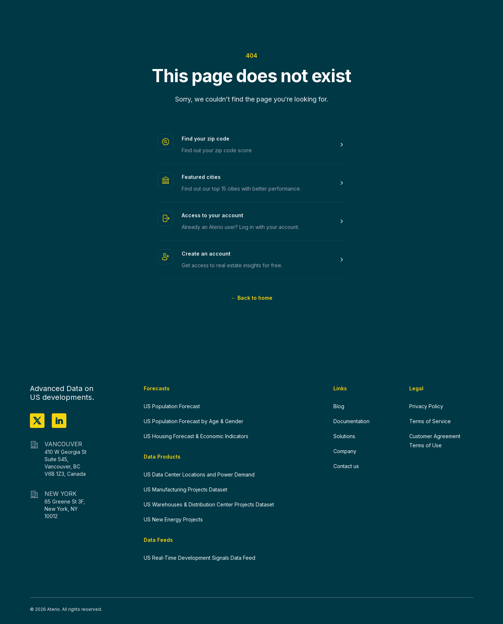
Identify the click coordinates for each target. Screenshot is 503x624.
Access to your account (212, 215)
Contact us (346, 466)
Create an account (206, 253)
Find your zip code (205, 138)
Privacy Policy (426, 406)
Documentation (351, 421)
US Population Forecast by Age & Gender (193, 421)
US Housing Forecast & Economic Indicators (196, 436)
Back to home (251, 298)
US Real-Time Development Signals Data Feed (199, 558)
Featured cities (201, 177)
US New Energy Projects (173, 519)
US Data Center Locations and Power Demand (199, 474)
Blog (338, 406)
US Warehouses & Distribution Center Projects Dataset (209, 504)
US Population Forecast (172, 406)
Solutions (344, 436)
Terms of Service (430, 421)
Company (344, 451)
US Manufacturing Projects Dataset (185, 489)
